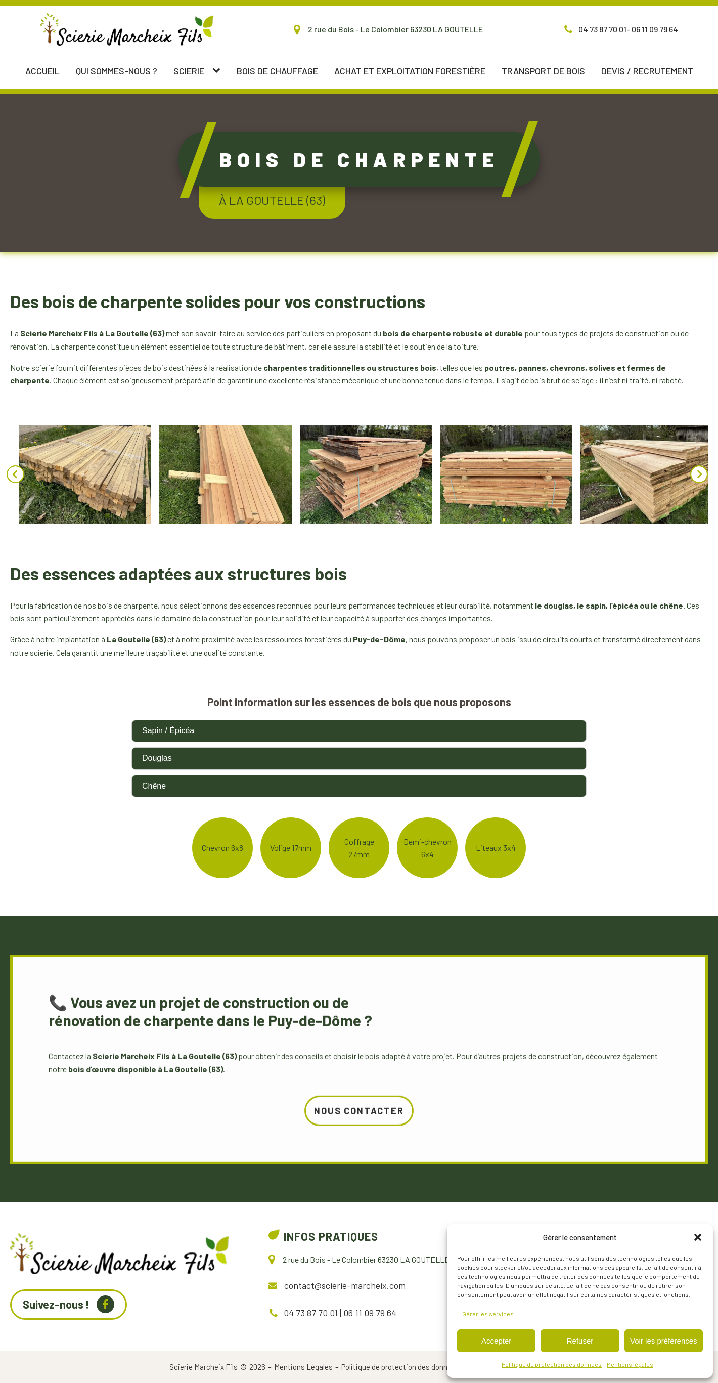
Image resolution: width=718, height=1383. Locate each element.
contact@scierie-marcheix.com (345, 1285)
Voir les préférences (663, 1340)
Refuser (580, 1340)
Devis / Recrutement (647, 70)
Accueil (42, 70)
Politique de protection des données (552, 1364)
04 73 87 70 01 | (312, 1312)
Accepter (496, 1340)
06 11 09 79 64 (368, 1312)
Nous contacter (358, 1159)
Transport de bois (543, 70)
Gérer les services (488, 1313)
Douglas (157, 758)
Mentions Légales (303, 1366)
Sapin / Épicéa (168, 730)
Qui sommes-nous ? (116, 70)
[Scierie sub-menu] (218, 70)
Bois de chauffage (277, 70)
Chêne (154, 786)
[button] (698, 1237)
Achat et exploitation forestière (409, 70)
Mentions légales (630, 1364)
